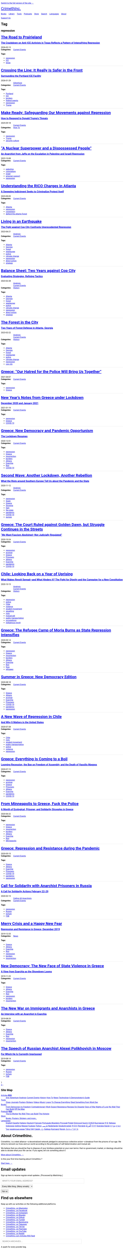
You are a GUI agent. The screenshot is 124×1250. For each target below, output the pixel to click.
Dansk (107, 1126)
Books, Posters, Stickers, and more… (21, 1118)
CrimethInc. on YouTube (16, 1231)
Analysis (17, 234)
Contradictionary (38, 1107)
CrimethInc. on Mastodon (17, 1208)
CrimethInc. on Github (15, 1217)
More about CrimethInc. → (12, 1155)
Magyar (24, 1126)
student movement (14, 609)
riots (8, 613)
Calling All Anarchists (22, 898)
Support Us (6, 18)
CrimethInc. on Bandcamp (17, 1222)
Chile (8, 604)
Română (81, 1126)
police (8, 254)
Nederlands (53, 1126)
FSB (7, 916)
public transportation (15, 618)
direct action (11, 261)
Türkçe (39, 1126)
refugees (9, 669)
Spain (8, 501)
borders (9, 98)
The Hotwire (44, 1114)
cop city (9, 364)
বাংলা (94, 1126)
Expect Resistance (59, 1107)
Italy (7, 508)
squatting (10, 611)
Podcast (4, 1111)
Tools (19, 14)
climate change (12, 256)
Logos (48, 1102)
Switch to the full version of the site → (17, 3)
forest (8, 249)
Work (48, 1107)
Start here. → (6, 1163)
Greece (9, 390)
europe (9, 517)
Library (12, 14)
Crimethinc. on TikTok (15, 1227)
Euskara (31, 1126)
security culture (12, 141)
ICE (7, 60)
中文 (107, 1123)
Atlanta (9, 207)
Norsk (62, 1129)
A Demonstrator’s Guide (79, 1098)
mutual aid (10, 616)
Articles (4, 1095)
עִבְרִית (112, 1126)
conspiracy (10, 211)
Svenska (100, 1126)
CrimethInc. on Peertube (16, 1229)
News (15, 936)
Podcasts (28, 14)
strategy (9, 263)
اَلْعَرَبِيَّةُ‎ (88, 1126)
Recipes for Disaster (76, 1107)
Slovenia (9, 505)
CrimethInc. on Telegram (16, 1224)
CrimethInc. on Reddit (15, 1233)
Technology (64, 1098)
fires (8, 667)
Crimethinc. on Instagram (17, 1213)
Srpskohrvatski (64, 1126)
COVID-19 (10, 423)
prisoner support (13, 176)
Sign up (5, 1191)
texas (8, 63)
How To (16, 127)
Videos (36, 1102)
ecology (9, 552)
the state (9, 510)
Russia (9, 911)
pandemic (10, 512)
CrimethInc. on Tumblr (15, 1220)
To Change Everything (60, 1102)
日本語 (91, 1123)
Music (42, 1102)
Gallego (47, 1129)
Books (3, 14)
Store (36, 14)
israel (8, 174)
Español (16, 1123)
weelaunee (10, 251)
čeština (18, 1126)
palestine (10, 169)
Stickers (29, 1102)
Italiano (23, 1123)
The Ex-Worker (12, 1114)
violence (9, 606)
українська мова (17, 1129)
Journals (15, 1102)
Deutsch (30, 1123)
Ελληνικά (78, 1123)
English (9, 1123)
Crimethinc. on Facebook (16, 1210)
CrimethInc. (11, 8)
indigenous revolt (13, 623)
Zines (8, 1102)
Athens (9, 461)
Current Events (19, 49)
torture (9, 914)
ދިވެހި (42, 1129)
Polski (70, 1123)
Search (44, 14)
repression (10, 58)
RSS (10, 1095)
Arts (7, 1098)
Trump (8, 105)
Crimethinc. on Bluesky (16, 1215)
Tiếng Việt (29, 1129)
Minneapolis (11, 841)
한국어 (75, 1126)
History (16, 288)
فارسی (45, 1126)
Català (37, 1129)
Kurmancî (55, 1129)
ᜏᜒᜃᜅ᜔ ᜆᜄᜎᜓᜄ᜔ (72, 1129)
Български (99, 1123)
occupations (11, 620)
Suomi (85, 1123)
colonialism (11, 171)
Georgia (9, 247)
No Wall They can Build (28, 1114)
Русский (64, 1123)
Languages (54, 14)
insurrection (11, 456)
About (63, 14)
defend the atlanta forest (16, 214)
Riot (7, 465)
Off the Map (19, 1109)
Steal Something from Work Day (84, 1102)
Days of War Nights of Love (96, 1107)
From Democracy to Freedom (18, 1107)
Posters (22, 1102)
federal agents (12, 100)
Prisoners (10, 557)
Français (38, 1123)
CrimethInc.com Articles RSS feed (20, 1236)
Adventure (17, 83)
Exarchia (9, 463)
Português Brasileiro (51, 1123)
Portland (9, 93)
